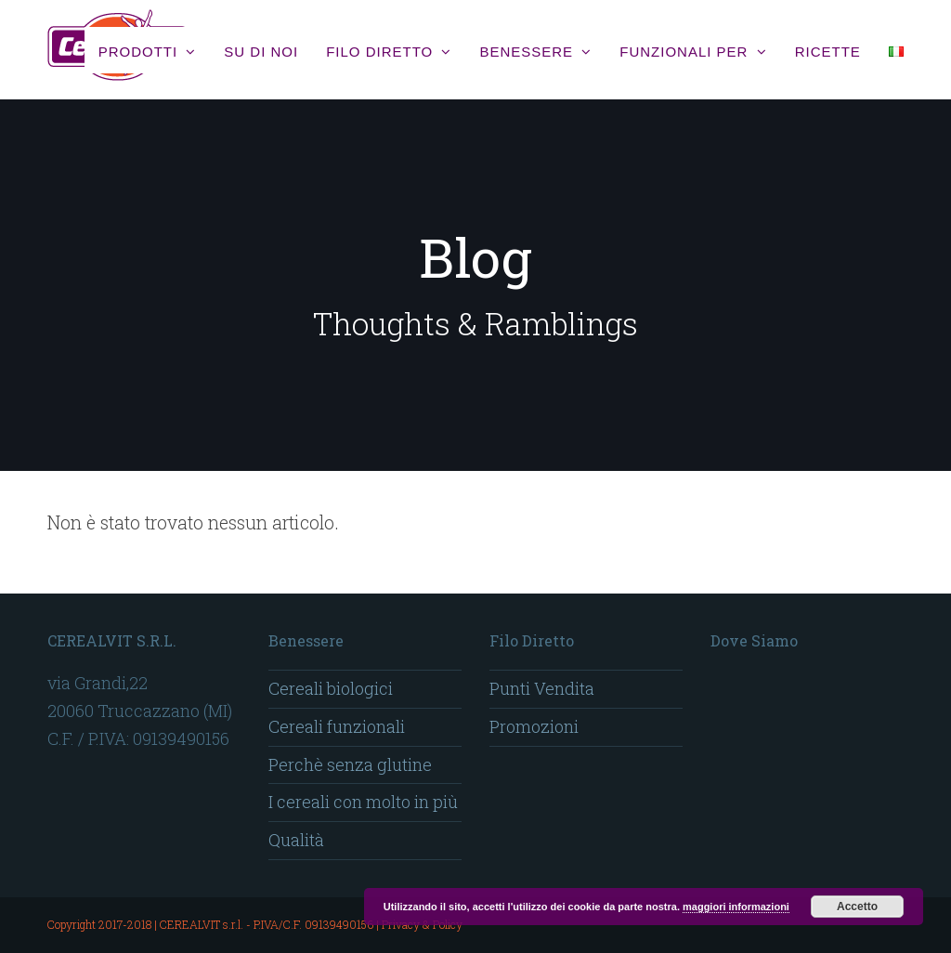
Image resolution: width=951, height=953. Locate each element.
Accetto (857, 906)
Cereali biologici (330, 688)
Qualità (296, 840)
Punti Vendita (541, 688)
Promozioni (534, 726)
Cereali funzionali (336, 726)
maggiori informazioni (736, 906)
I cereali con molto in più (363, 801)
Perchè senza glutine (350, 764)
